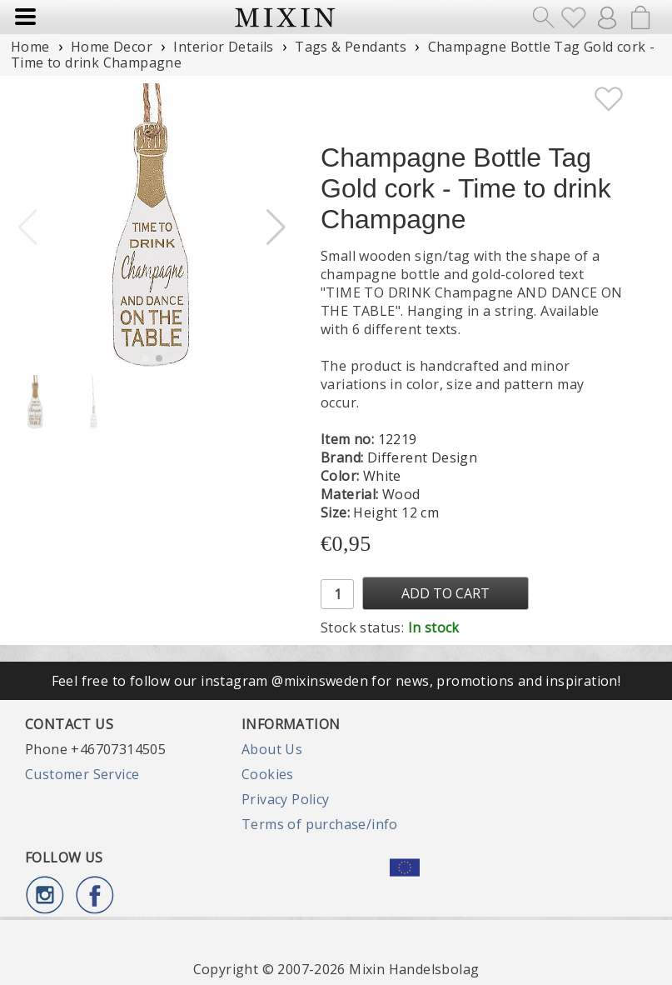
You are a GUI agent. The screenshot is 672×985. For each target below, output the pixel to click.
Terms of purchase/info (319, 824)
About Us (271, 749)
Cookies (267, 774)
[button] (276, 227)
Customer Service (82, 774)
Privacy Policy (285, 799)
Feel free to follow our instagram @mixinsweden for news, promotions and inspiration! (336, 681)
